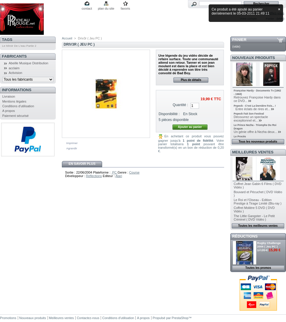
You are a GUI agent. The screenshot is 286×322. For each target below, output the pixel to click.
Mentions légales (14, 101)
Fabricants (14, 56)
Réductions (245, 236)
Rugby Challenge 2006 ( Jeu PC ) (269, 244)
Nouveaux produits (253, 58)
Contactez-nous (88, 318)
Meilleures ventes (252, 152)
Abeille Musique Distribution (28, 63)
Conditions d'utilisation (18, 106)
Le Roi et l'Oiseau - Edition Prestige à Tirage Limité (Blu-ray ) (258, 201)
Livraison (8, 96)
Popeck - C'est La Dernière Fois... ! (255, 105)
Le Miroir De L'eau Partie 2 (19, 45)
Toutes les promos (258, 267)
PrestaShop (180, 318)
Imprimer (72, 143)
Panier (239, 39)
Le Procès (240, 136)
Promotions (8, 318)
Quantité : (180, 105)
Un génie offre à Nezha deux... (255, 132)
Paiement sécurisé (15, 115)
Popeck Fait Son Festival (249, 113)
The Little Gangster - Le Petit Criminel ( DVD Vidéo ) (254, 217)
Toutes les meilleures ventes (258, 225)
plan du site (106, 8)
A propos (8, 110)
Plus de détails (191, 80)
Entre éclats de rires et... (252, 109)
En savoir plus (82, 163)
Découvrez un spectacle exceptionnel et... (251, 118)
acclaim (14, 68)
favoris (125, 8)
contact (87, 8)
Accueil (67, 38)
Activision (15, 73)
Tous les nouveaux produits (258, 141)
